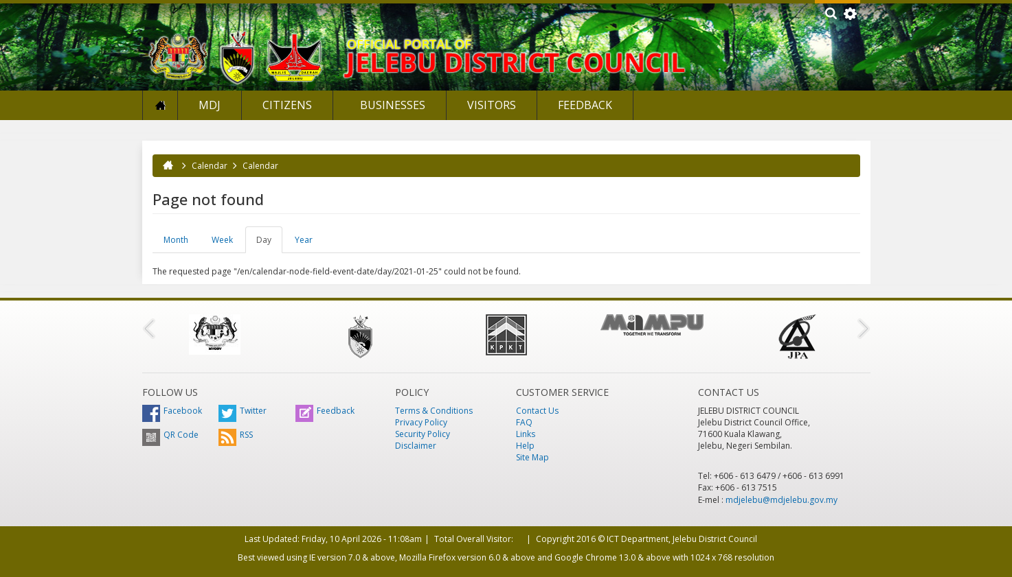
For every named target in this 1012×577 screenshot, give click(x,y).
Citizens (287, 105)
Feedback (585, 105)
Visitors (491, 105)
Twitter (242, 410)
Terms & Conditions (434, 410)
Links (525, 434)
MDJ (210, 105)
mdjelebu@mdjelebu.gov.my (781, 500)
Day (269, 243)
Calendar (209, 166)
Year (304, 240)
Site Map (532, 457)
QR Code (170, 434)
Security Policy (422, 434)
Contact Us (537, 410)
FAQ (524, 422)
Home (160, 105)
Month (176, 240)
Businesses (391, 105)
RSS (235, 434)
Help (525, 445)
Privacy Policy (421, 422)
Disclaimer (415, 445)
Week (222, 240)
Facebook (172, 410)
